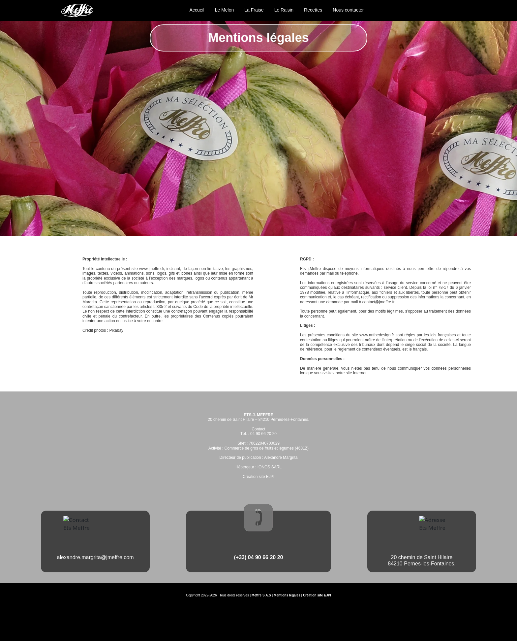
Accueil (197, 10)
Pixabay (116, 330)
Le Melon (224, 10)
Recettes (313, 10)
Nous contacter (348, 10)
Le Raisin (283, 10)
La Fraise (253, 10)
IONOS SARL (270, 467)
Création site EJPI (258, 476)
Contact (258, 429)
